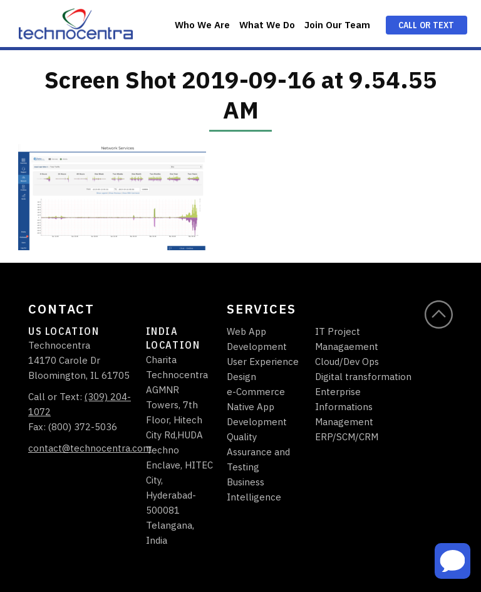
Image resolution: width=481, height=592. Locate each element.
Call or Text (426, 25)
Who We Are (202, 25)
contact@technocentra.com (90, 448)
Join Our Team (337, 25)
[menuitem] (202, 23)
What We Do (267, 25)
